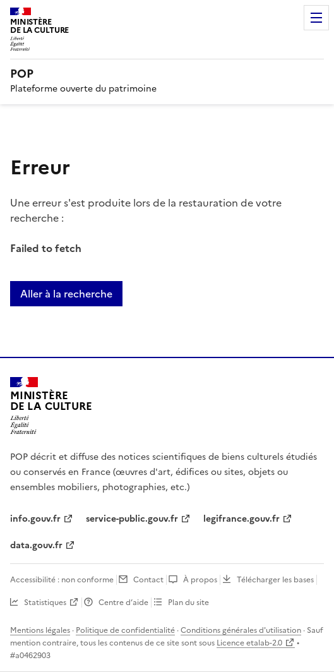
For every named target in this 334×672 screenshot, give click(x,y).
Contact (148, 579)
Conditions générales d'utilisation (241, 630)
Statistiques (45, 602)
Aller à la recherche (66, 293)
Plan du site (188, 602)
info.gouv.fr (35, 518)
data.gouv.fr (36, 545)
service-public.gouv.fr (132, 518)
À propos (200, 579)
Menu (316, 17)
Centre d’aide (123, 602)
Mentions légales (40, 630)
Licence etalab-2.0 (249, 643)
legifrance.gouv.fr (241, 518)
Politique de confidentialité (125, 630)
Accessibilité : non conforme (62, 579)
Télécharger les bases (275, 579)
